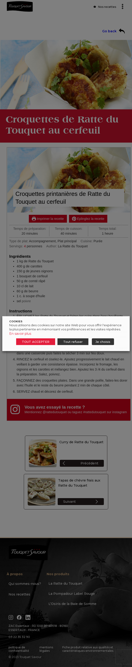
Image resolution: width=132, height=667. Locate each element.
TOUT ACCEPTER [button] (35, 341)
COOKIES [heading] (15, 321)
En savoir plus (20, 333)
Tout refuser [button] (73, 341)
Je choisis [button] (103, 341)
